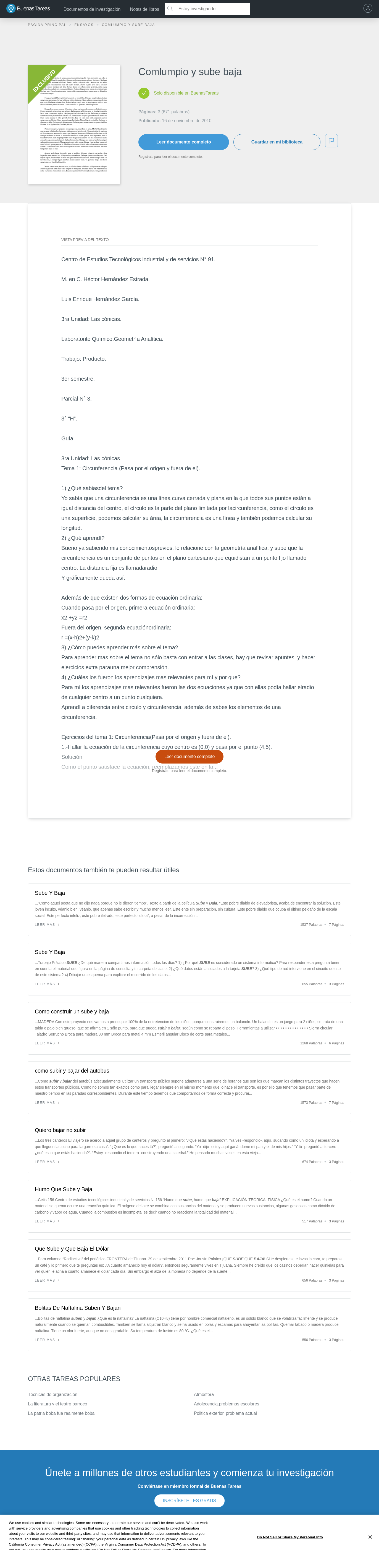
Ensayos (84, 25)
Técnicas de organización (52, 1394)
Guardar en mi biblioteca (276, 142)
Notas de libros (144, 9)
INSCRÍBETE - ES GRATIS (189, 1500)
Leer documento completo (183, 142)
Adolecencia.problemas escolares (226, 1404)
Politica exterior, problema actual (225, 1413)
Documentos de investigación (92, 9)
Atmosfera (204, 1394)
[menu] (369, 9)
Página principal (48, 25)
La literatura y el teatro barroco (57, 1404)
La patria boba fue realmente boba (61, 1413)
